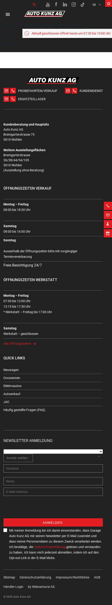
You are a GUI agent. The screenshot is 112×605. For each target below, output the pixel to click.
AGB (97, 577)
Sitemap (9, 577)
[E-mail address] (53, 492)
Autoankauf (11, 394)
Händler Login (13, 587)
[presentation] (38, 509)
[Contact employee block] (108, 217)
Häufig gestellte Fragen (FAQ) (24, 410)
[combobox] (18, 458)
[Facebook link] (56, 4)
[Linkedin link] (65, 4)
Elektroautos (12, 386)
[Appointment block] (108, 227)
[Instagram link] (74, 4)
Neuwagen (11, 370)
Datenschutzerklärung (49, 547)
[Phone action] (108, 199)
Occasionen (11, 378)
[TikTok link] (82, 4)
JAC (6, 402)
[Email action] (108, 208)
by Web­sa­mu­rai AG (41, 587)
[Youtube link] (47, 4)
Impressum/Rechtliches (72, 577)
